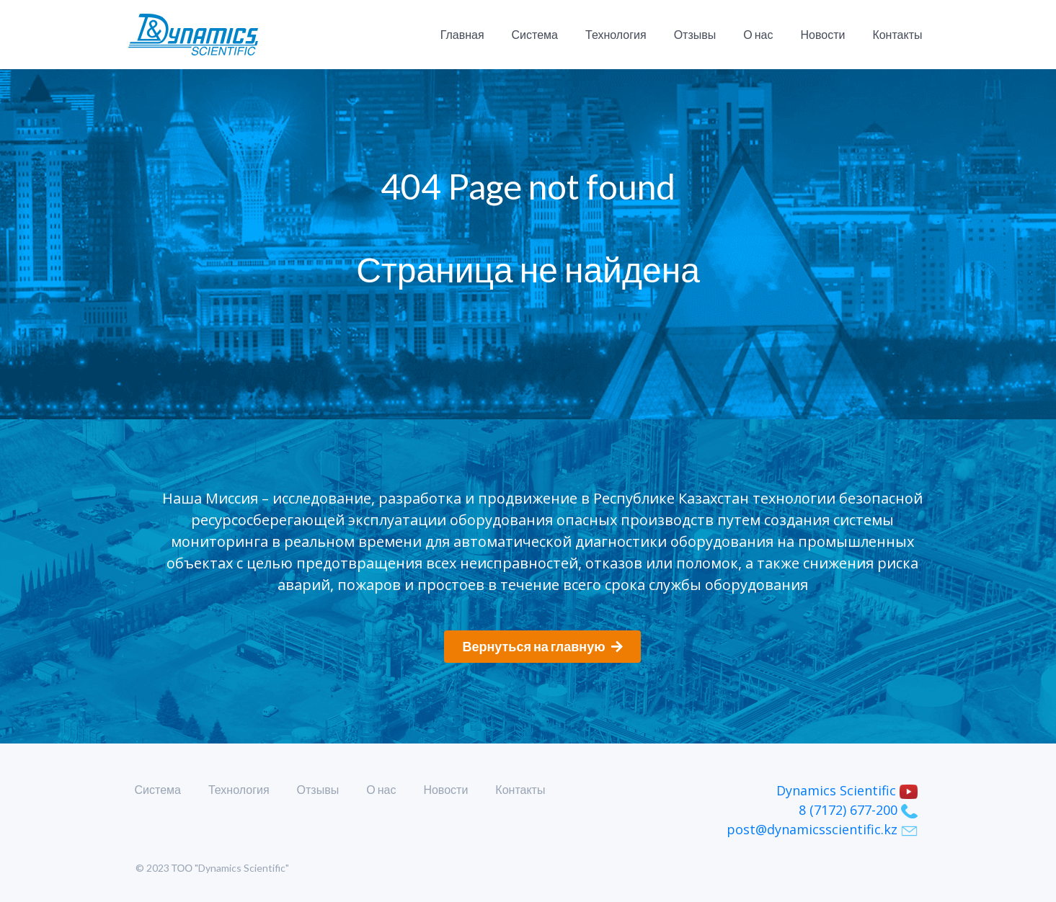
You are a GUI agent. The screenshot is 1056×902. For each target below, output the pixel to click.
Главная (462, 34)
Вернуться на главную (542, 646)
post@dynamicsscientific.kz (822, 829)
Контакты (897, 34)
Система (535, 34)
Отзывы (695, 34)
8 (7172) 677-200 (858, 809)
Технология (616, 34)
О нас (758, 34)
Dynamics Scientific (847, 790)
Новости (822, 34)
